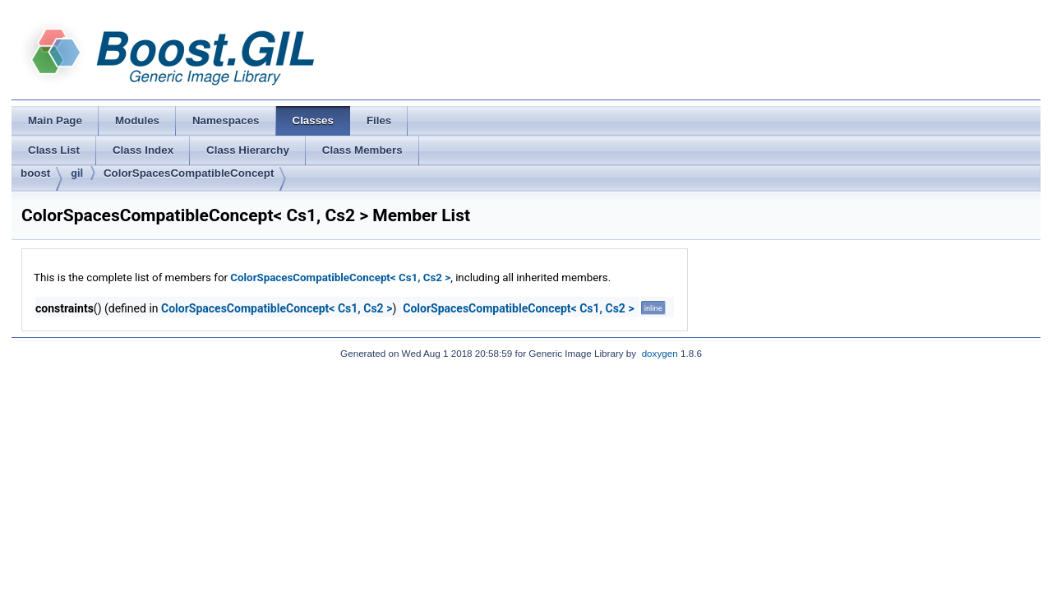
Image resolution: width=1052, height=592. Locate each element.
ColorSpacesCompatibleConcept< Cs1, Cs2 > (340, 277)
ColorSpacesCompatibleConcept (189, 173)
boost (35, 173)
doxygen (660, 353)
